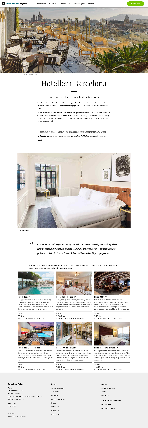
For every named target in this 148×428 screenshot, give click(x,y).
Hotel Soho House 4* (66, 297)
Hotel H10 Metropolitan (29, 348)
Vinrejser (53, 403)
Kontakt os (135, 4)
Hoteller (52, 4)
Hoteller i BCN (33, 74)
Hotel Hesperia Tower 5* (106, 348)
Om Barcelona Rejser (108, 388)
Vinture (91, 4)
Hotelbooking (55, 414)
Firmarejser (41, 4)
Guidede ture (65, 4)
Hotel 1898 (99, 297)
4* (106, 297)
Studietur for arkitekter (58, 399)
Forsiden (25, 74)
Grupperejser (79, 4)
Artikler (103, 392)
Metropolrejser (106, 404)
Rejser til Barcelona (57, 388)
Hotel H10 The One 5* (66, 348)
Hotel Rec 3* (24, 297)
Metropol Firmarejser (108, 408)
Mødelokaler (55, 407)
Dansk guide (55, 410)
